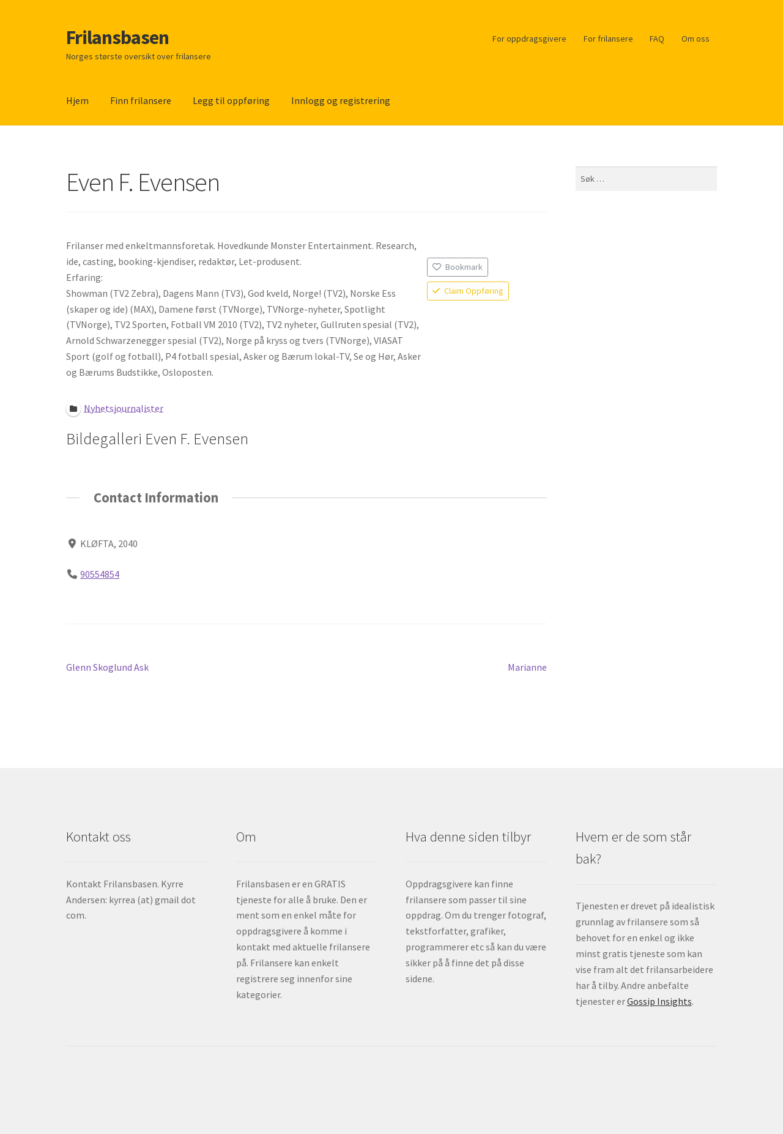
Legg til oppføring (231, 100)
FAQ (657, 38)
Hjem (77, 100)
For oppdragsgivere (529, 38)
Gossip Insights (659, 1001)
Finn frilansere (140, 100)
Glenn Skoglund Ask (107, 668)
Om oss (695, 38)
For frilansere (608, 38)
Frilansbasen (117, 37)
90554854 (99, 574)
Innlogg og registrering (340, 100)
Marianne (527, 668)
